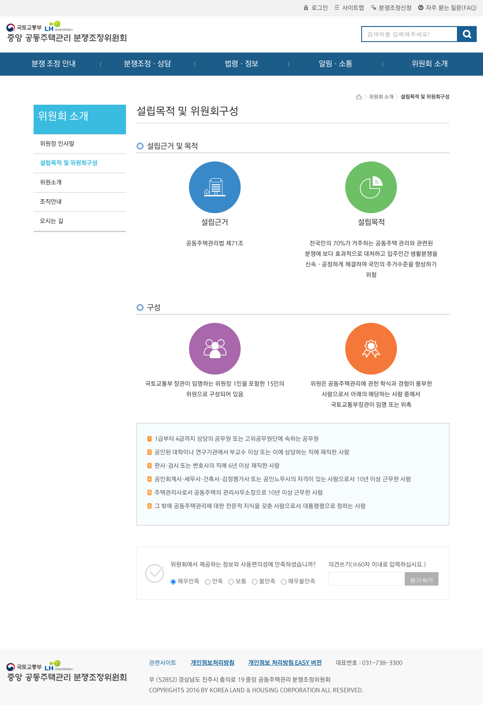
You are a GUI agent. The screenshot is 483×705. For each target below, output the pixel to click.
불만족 (267, 581)
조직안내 (51, 201)
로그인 (316, 8)
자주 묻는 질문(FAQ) (447, 8)
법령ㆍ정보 (241, 64)
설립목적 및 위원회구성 (68, 163)
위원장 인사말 (57, 143)
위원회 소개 (430, 64)
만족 (217, 581)
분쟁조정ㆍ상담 (147, 64)
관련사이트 (162, 663)
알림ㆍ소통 (335, 64)
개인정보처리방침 (212, 663)
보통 (241, 581)
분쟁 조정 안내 (54, 64)
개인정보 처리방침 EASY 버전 (285, 663)
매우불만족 (301, 581)
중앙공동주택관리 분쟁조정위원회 (67, 32)
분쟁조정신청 (391, 8)
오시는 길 (51, 221)
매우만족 (189, 581)
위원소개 (51, 182)
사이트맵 (349, 8)
